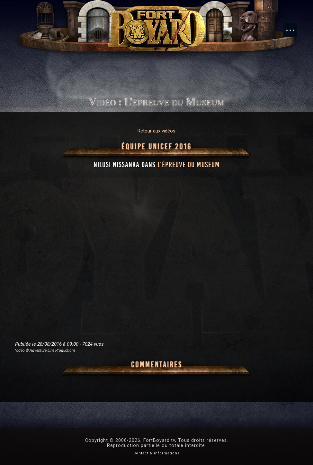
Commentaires (156, 364)
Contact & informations (156, 453)
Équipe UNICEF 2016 (156, 146)
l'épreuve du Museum (188, 164)
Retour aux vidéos (156, 131)
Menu (293, 27)
